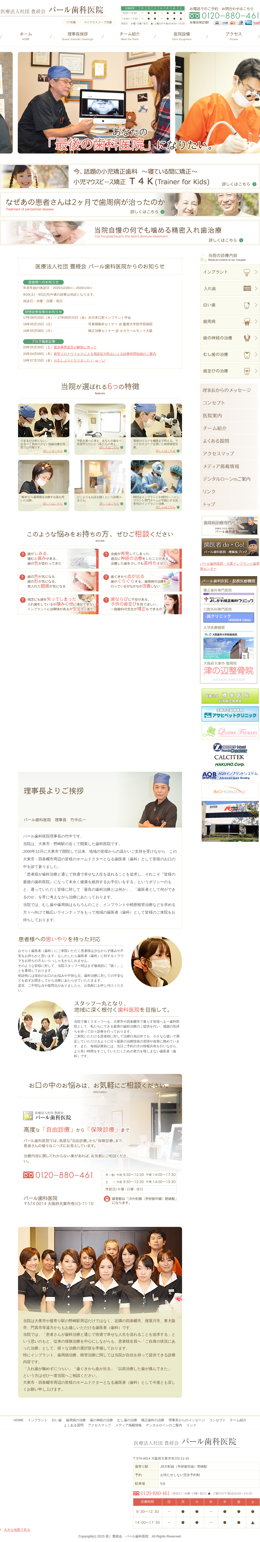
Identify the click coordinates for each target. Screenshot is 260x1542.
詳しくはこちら (53, 450)
